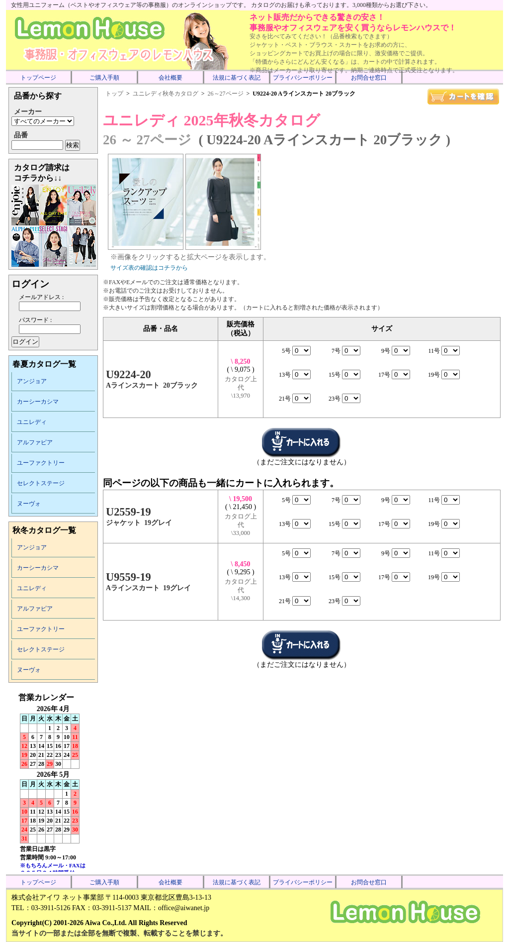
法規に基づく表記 (236, 77)
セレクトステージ (41, 483)
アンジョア (32, 381)
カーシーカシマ (38, 401)
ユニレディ (32, 422)
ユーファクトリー (41, 462)
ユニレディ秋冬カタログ (165, 93)
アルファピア (35, 442)
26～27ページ (226, 93)
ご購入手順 (104, 77)
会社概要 (170, 77)
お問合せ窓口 (369, 77)
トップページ (38, 77)
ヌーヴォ (29, 503)
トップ (114, 93)
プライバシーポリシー (303, 77)
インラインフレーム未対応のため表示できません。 (53, 782)
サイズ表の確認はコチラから (149, 267)
